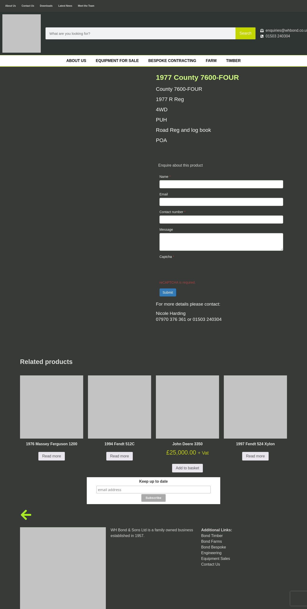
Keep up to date (153, 462)
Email (163, 194)
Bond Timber (212, 508)
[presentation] (195, 269)
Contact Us (27, 6)
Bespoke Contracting (172, 61)
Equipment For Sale (117, 61)
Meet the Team (86, 6)
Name (165, 177)
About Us (10, 6)
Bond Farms (211, 513)
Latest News (65, 6)
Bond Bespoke (213, 519)
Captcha (166, 257)
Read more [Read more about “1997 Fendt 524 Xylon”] (255, 436)
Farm (211, 61)
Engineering (211, 525)
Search (246, 33)
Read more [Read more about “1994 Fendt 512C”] (119, 436)
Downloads (46, 6)
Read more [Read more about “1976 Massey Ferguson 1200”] (51, 436)
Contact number (172, 212)
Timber (233, 61)
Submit (168, 292)
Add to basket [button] (187, 448)
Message (166, 229)
